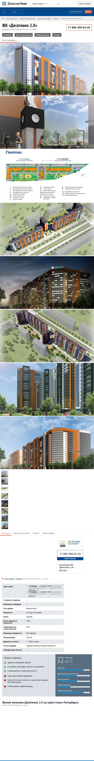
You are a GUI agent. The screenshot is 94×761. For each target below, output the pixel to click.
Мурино (5, 29)
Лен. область (10, 579)
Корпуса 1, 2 (33, 590)
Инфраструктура (42, 35)
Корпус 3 (32, 596)
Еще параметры (76, 12)
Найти (88, 12)
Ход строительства (23, 35)
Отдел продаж (85, 4)
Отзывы (57, 35)
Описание (6, 533)
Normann (63, 570)
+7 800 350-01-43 (79, 27)
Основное (7, 35)
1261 (40, 4)
